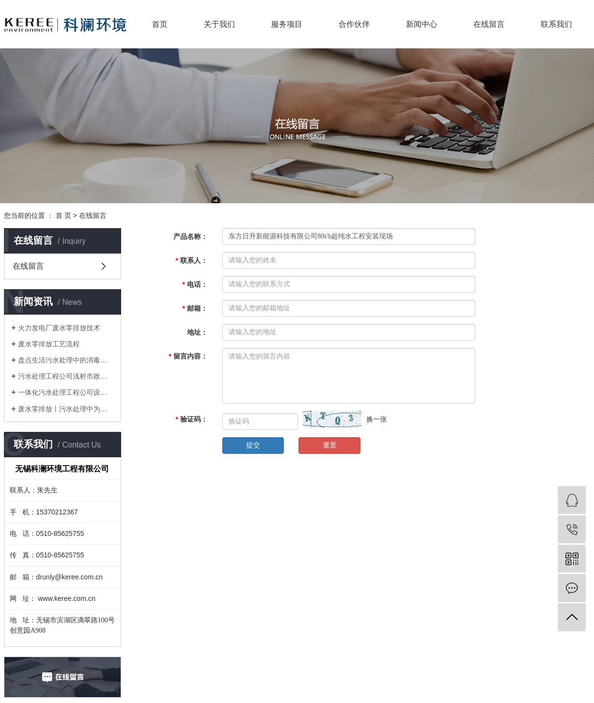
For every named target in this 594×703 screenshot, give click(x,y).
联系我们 (556, 24)
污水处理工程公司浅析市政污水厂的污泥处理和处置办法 (66, 376)
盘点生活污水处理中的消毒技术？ (66, 360)
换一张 (376, 419)
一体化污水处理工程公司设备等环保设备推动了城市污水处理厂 (66, 392)
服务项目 (286, 24)
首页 (160, 24)
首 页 (63, 215)
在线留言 (489, 24)
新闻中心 (421, 24)
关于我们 (219, 24)
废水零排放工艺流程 (49, 344)
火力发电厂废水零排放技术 (59, 328)
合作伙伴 (354, 24)
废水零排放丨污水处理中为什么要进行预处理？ (66, 409)
